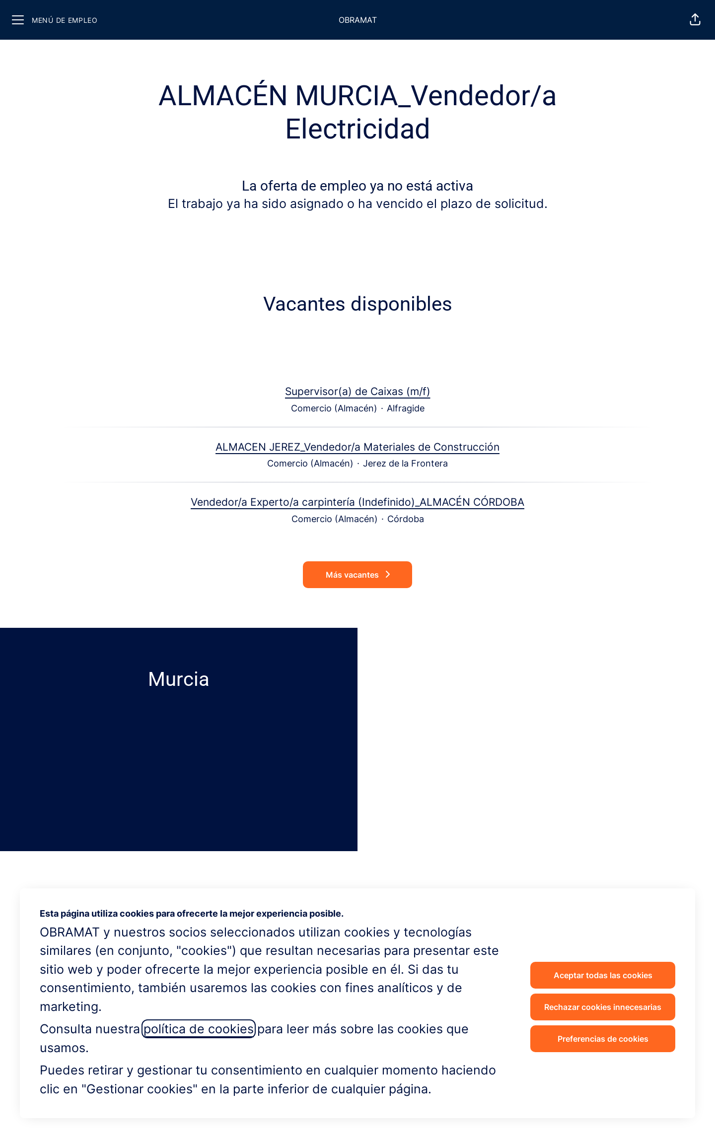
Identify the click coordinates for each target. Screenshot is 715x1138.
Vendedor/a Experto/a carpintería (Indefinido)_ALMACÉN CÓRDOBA (357, 502)
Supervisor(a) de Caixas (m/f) (357, 392)
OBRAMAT (358, 20)
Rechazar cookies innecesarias (602, 1007)
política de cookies (198, 1028)
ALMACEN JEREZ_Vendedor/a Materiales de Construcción (357, 447)
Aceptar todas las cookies (603, 975)
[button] (695, 20)
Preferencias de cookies (603, 1039)
